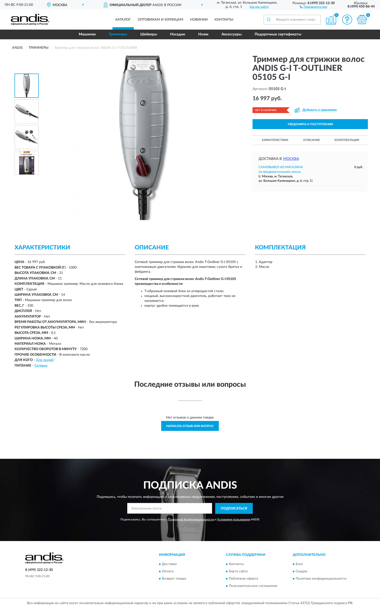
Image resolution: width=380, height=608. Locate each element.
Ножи (203, 34)
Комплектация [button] (346, 140)
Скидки (301, 571)
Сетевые (41, 365)
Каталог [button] (123, 19)
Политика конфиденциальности (321, 579)
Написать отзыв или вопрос (190, 426)
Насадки (177, 34)
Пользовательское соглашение (253, 586)
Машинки (87, 34)
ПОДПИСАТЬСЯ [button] (234, 508)
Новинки (199, 19)
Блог (299, 564)
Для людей (45, 360)
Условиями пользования (233, 519)
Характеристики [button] (275, 140)
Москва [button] (291, 159)
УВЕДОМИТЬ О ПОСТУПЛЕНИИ (310, 124)
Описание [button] (311, 140)
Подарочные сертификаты (278, 34)
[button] (313, 6)
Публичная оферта (243, 579)
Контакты (223, 19)
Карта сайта (238, 571)
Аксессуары (232, 34)
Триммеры (118, 34)
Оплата (168, 571)
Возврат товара (174, 579)
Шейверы (148, 34)
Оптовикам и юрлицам (160, 19)
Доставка (169, 564)
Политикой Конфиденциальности (191, 519)
